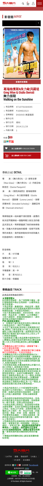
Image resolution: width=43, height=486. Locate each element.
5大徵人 (34, 456)
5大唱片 (9, 3)
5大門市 (9, 456)
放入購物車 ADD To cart (18, 155)
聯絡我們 (24, 456)
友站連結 (26, 460)
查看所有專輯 (21, 81)
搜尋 (23, 3)
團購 (16, 456)
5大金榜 (17, 460)
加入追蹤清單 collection (20, 148)
